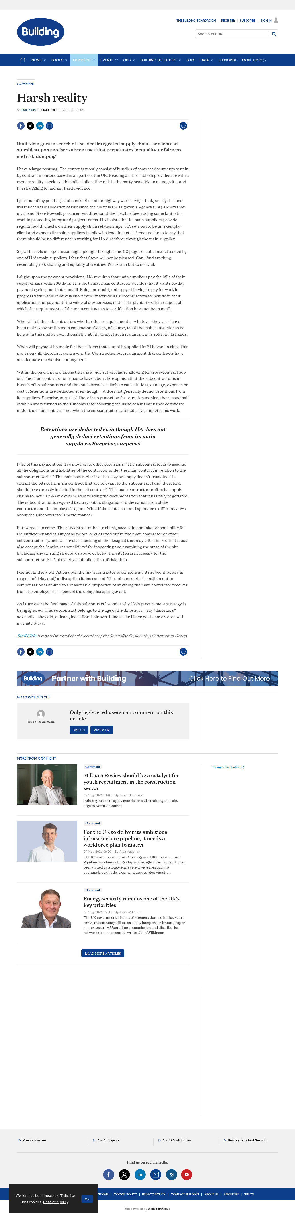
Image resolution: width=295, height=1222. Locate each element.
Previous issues (34, 1140)
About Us (211, 1194)
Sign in (79, 730)
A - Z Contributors (177, 1140)
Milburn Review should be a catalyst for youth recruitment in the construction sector (131, 781)
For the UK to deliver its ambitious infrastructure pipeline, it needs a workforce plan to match (125, 838)
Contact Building (185, 1194)
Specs (249, 1194)
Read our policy (55, 1201)
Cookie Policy (125, 1194)
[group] (253, 60)
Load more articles (103, 953)
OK (87, 1199)
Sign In (266, 20)
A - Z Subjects (108, 1140)
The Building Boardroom (196, 20)
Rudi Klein (28, 110)
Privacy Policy (154, 1194)
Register (228, 20)
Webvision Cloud (159, 1209)
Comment (26, 83)
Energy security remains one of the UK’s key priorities (132, 901)
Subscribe (248, 20)
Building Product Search (247, 1140)
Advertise (231, 1194)
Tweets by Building (228, 767)
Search (273, 33)
